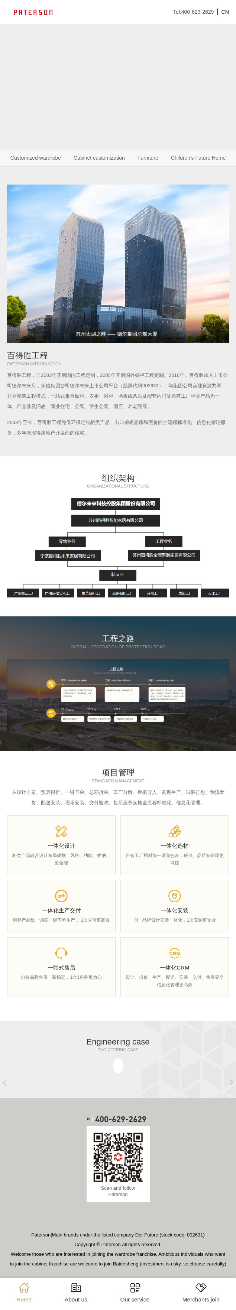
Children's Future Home (198, 158)
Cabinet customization (99, 158)
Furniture (148, 158)
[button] (4, 1082)
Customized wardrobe (35, 158)
